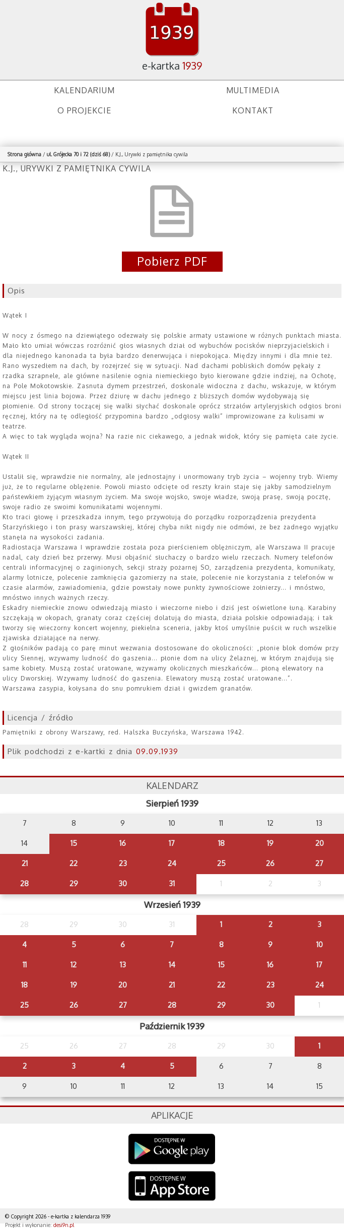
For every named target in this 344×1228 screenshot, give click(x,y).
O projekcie (84, 110)
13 (123, 964)
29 (74, 883)
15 (74, 843)
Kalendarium (84, 90)
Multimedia (253, 90)
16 (122, 843)
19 (270, 843)
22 (74, 863)
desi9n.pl (63, 1225)
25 (221, 863)
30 (122, 883)
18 (221, 843)
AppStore (172, 1187)
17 (172, 843)
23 (123, 863)
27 (319, 863)
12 (74, 964)
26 (270, 863)
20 (319, 843)
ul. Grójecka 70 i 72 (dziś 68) (78, 154)
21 (25, 863)
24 (172, 863)
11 (25, 964)
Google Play (172, 1149)
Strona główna (24, 154)
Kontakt (252, 110)
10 (319, 944)
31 (172, 883)
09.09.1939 (157, 751)
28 (24, 883)
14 (172, 964)
